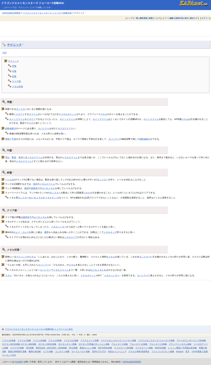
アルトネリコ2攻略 (138, 344)
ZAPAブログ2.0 (99, 351)
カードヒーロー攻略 (80, 351)
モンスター (21, 109)
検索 (151, 18)
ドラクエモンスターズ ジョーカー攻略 (118, 340)
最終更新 (143, 18)
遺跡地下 (35, 188)
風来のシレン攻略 (88, 348)
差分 (186, 18)
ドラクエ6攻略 (9, 340)
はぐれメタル (48, 188)
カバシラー (43, 128)
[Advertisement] (105, 28)
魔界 (46, 232)
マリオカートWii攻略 (123, 348)
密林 (7, 139)
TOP (4, 52)
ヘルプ (157, 18)
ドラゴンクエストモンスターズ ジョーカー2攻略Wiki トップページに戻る (39, 329)
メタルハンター (58, 226)
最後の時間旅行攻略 (17, 351)
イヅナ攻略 (48, 351)
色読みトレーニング (117, 351)
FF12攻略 (73, 348)
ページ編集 (169, 18)
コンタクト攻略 (62, 351)
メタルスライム (34, 157)
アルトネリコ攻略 (119, 344)
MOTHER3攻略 (105, 348)
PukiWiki (19, 362)
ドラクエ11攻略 (71, 340)
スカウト (20, 114)
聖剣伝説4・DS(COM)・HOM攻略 (51, 348)
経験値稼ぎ (10, 128)
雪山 (7, 157)
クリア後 (16, 81)
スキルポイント (68, 114)
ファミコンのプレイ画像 (163, 351)
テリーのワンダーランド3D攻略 (191, 340)
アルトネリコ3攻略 (158, 344)
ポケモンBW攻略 (28, 344)
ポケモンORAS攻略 (47, 344)
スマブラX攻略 (17, 348)
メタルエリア (70, 237)
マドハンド (21, 256)
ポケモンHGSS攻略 (11, 344)
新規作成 (179, 18)
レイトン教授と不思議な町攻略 (182, 348)
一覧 (136, 18)
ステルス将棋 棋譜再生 (138, 351)
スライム (33, 114)
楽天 (187, 351)
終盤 (14, 76)
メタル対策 (17, 86)
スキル (104, 114)
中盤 (14, 71)
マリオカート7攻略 (144, 348)
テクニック (14, 44)
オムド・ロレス (21, 232)
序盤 (14, 66)
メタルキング (51, 197)
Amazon (179, 351)
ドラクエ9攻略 (55, 340)
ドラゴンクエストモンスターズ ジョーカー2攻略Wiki (32, 3)
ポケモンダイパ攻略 (67, 344)
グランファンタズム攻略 (180, 344)
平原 (14, 139)
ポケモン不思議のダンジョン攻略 (94, 344)
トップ (130, 18)
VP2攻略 (30, 348)
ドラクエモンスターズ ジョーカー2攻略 (156, 340)
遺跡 (26, 188)
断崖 (14, 157)
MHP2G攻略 (160, 348)
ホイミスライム (17, 119)
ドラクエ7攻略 (24, 340)
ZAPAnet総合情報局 (11, 13)
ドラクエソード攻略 (89, 340)
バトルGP (10, 179)
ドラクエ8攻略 (39, 340)
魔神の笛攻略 (35, 351)
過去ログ (194, 18)
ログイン (205, 18)
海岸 (20, 157)
